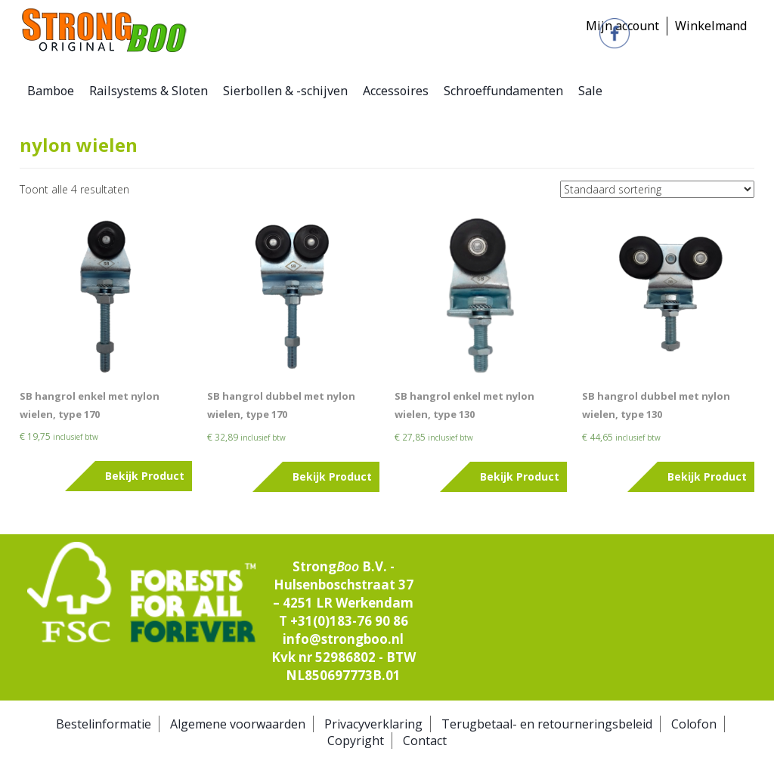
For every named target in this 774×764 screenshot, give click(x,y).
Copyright (355, 740)
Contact (425, 740)
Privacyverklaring (373, 724)
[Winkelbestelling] (657, 189)
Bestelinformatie (103, 724)
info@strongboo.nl (343, 639)
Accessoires (396, 90)
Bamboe (50, 90)
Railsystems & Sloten (148, 90)
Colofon (694, 724)
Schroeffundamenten (503, 90)
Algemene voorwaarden (237, 724)
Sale (590, 90)
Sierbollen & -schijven (285, 90)
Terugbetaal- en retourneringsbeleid (546, 724)
